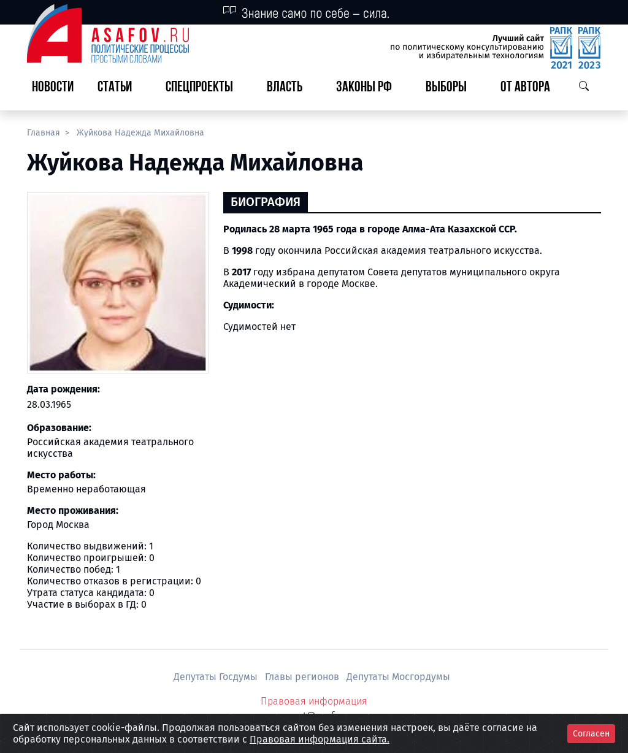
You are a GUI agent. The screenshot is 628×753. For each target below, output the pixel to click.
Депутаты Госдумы (217, 676)
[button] (120, 88)
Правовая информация (314, 701)
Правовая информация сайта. (319, 739)
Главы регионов (303, 676)
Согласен (591, 733)
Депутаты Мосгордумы (398, 676)
